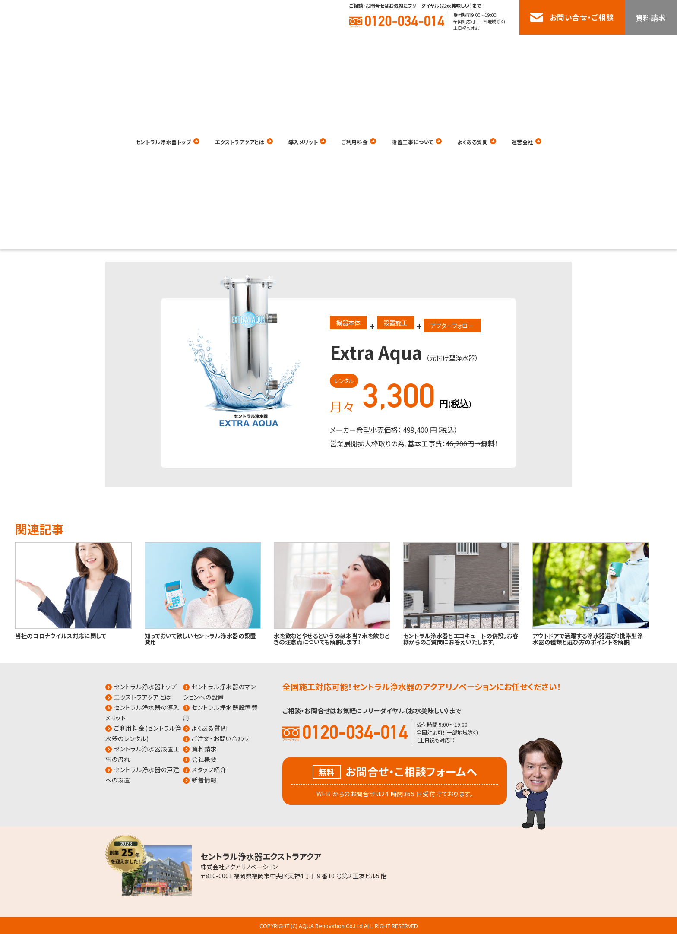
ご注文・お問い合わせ (221, 738)
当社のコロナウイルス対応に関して (60, 635)
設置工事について (431, 46)
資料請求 (651, 17)
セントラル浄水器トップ (130, 46)
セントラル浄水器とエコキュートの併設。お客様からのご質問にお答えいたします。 (461, 638)
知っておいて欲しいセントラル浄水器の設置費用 (200, 638)
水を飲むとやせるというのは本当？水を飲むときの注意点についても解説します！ (331, 638)
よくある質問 (503, 46)
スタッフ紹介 (209, 769)
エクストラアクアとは (224, 46)
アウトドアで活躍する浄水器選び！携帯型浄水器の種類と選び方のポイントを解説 (587, 638)
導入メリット (300, 46)
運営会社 (561, 46)
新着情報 (204, 780)
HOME (93, 121)
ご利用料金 (362, 46)
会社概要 (204, 759)
